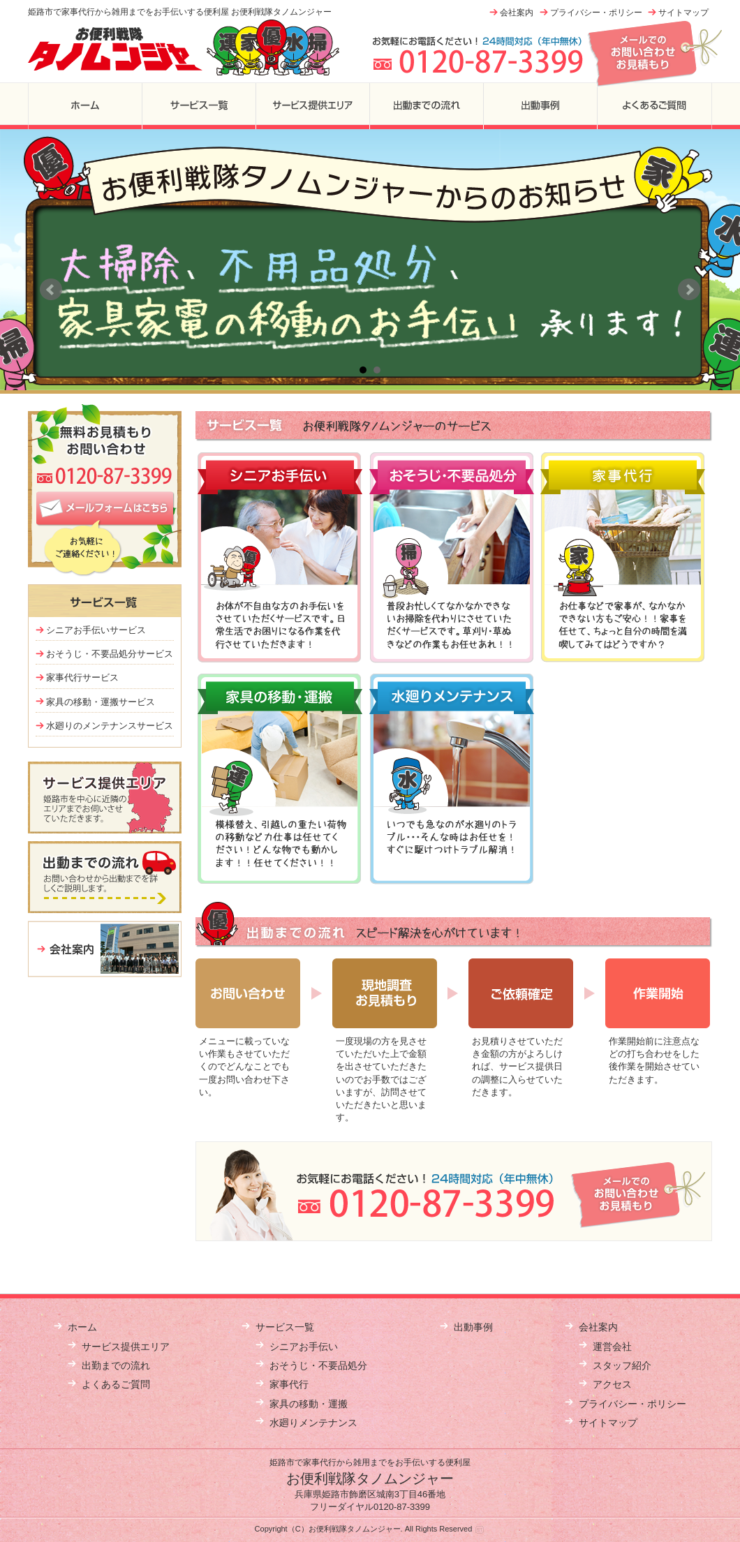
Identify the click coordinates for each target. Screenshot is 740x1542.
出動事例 (473, 1327)
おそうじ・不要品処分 (318, 1365)
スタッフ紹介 (622, 1365)
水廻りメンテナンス (313, 1422)
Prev (51, 290)
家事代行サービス (82, 677)
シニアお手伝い (303, 1346)
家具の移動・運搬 (308, 1403)
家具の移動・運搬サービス (100, 702)
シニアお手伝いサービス (96, 630)
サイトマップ (683, 12)
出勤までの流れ (426, 105)
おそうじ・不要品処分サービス (109, 653)
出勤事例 (540, 105)
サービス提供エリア (312, 105)
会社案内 (516, 12)
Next (689, 290)
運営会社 (612, 1346)
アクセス (612, 1384)
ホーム (85, 105)
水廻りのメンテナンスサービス (109, 725)
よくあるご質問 (654, 105)
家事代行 (289, 1384)
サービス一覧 (199, 105)
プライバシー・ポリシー (596, 12)
